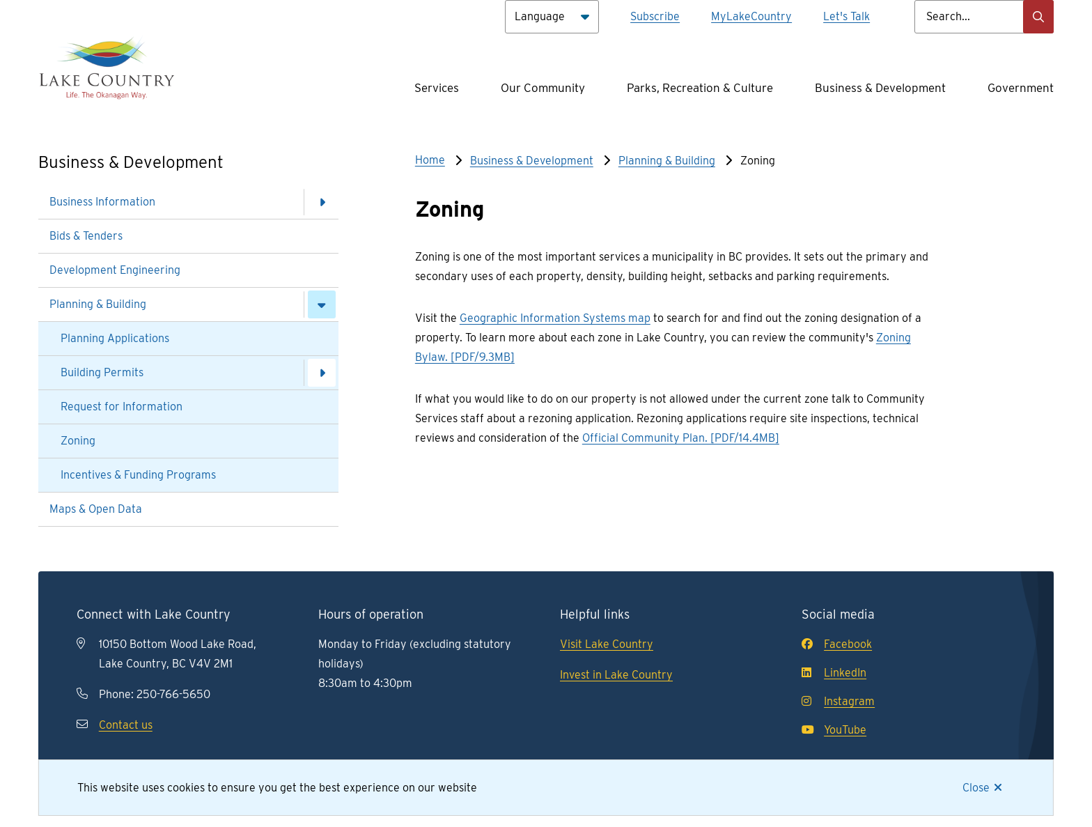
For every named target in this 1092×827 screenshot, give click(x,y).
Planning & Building (97, 304)
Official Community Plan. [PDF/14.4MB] (680, 438)
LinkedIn (834, 672)
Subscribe (655, 16)
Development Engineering (114, 270)
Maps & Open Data (95, 509)
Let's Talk (846, 16)
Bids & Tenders (86, 235)
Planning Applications (115, 338)
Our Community (543, 88)
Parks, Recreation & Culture (700, 88)
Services (436, 88)
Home (430, 160)
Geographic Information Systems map (555, 318)
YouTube (834, 729)
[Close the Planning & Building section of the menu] (322, 304)
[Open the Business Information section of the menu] (322, 202)
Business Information (102, 201)
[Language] (552, 16)
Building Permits (102, 372)
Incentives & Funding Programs (138, 474)
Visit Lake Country (606, 644)
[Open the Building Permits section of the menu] (322, 373)
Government (1021, 88)
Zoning (78, 440)
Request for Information (121, 406)
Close (976, 787)
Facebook (837, 644)
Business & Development (880, 88)
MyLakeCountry (751, 16)
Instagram (838, 701)
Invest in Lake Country (616, 674)
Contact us (126, 725)
